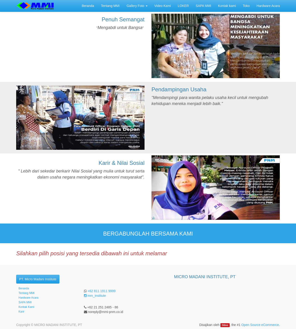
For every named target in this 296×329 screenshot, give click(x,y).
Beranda (23, 288)
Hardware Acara (28, 297)
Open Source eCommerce (260, 325)
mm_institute (95, 295)
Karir (21, 311)
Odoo (225, 325)
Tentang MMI (26, 293)
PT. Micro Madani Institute (37, 279)
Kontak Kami (26, 307)
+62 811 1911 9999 (101, 291)
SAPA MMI (25, 302)
